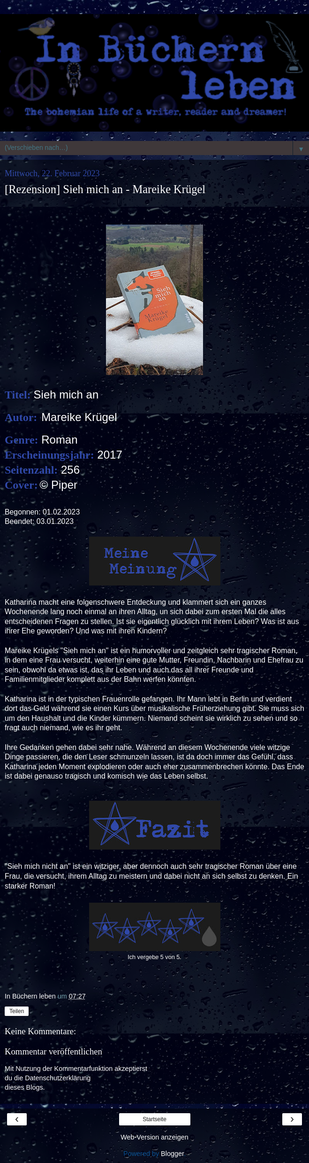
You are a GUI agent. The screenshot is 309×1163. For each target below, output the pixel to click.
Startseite (154, 1119)
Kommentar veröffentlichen (53, 1051)
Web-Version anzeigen (154, 1137)
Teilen (16, 1011)
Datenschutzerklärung (57, 1078)
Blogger (172, 1153)
